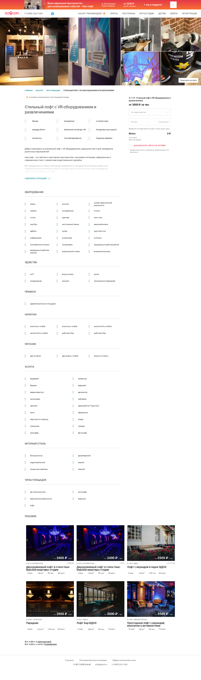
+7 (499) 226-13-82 (33, 13)
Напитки (30, 314)
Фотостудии (146, 13)
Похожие (30, 516)
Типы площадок (35, 480)
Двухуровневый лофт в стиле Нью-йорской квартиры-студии (48, 568)
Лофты (114, 13)
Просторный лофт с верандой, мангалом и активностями (146, 624)
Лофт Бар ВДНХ (87, 623)
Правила (30, 291)
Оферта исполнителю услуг (124, 660)
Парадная (32, 623)
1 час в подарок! (153, 4)
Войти (173, 13)
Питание (30, 344)
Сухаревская (50, 644)
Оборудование (34, 192)
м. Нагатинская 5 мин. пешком (108, 5)
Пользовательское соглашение (93, 660)
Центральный (44, 641)
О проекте (69, 660)
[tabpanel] (50, 543)
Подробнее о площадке (36, 178)
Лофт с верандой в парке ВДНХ (146, 567)
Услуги (29, 366)
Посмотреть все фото (188, 80)
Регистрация (189, 13)
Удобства (31, 262)
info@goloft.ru (101, 664)
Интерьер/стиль (35, 443)
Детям (162, 13)
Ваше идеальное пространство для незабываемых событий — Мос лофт (70, 5)
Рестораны (128, 13)
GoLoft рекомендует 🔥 (92, 13)
